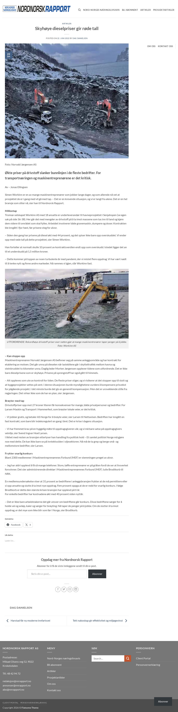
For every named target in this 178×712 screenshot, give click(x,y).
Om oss (151, 46)
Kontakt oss (165, 46)
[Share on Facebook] (58, 589)
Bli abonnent (54, 664)
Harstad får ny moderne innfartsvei (27, 620)
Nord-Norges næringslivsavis (63, 658)
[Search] (79, 10)
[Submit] (127, 658)
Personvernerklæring (148, 664)
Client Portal (143, 658)
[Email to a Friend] (70, 589)
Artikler (66, 23)
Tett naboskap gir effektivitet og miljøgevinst (101, 620)
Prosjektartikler (56, 677)
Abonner (97, 573)
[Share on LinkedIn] (76, 589)
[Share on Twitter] (64, 589)
